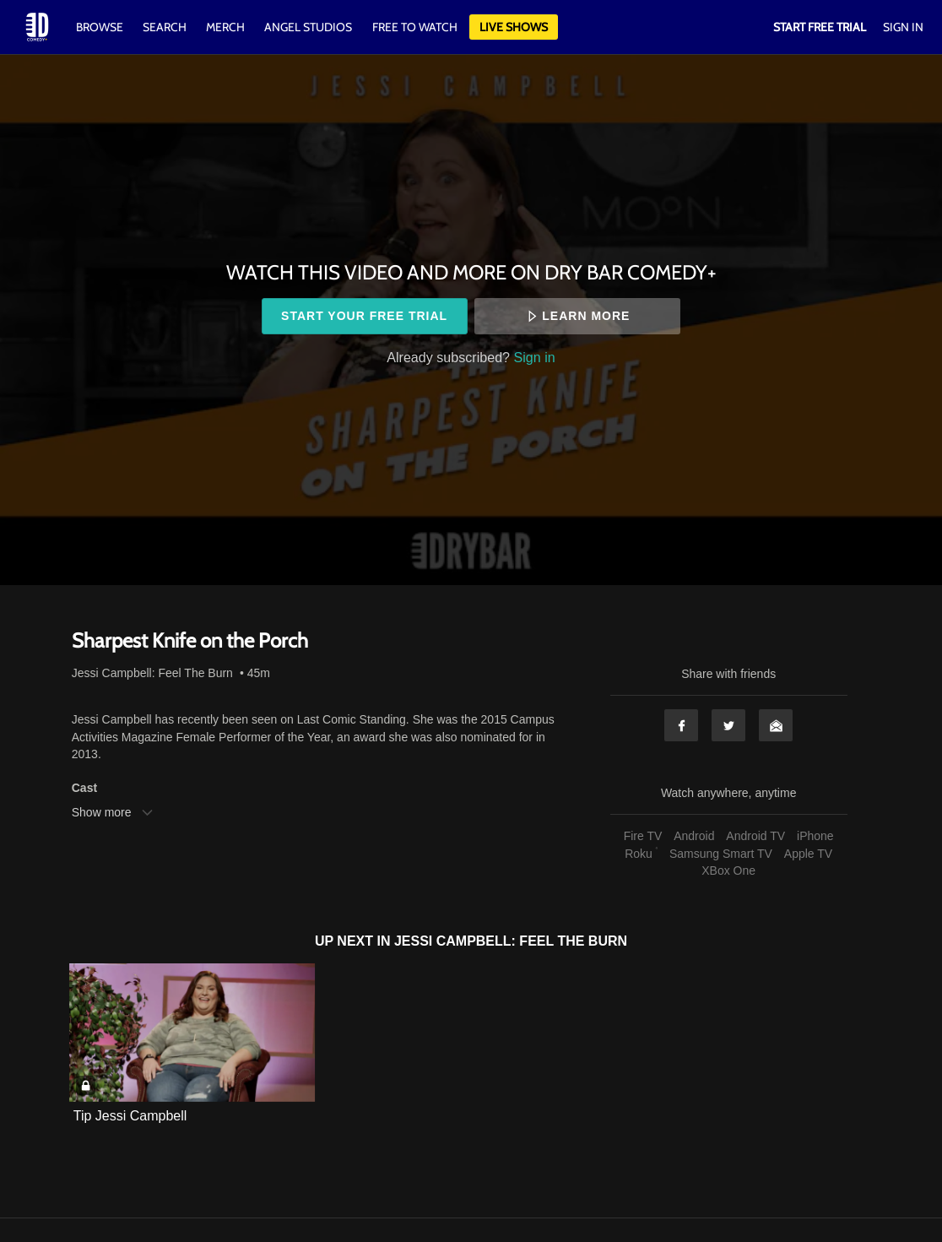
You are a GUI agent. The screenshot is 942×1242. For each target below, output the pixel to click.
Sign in (534, 357)
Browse (101, 27)
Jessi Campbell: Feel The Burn (152, 673)
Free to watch (414, 27)
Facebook (681, 725)
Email (775, 725)
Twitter (728, 725)
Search (166, 27)
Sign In (903, 27)
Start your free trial (364, 316)
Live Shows (513, 27)
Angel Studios (308, 27)
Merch (225, 27)
